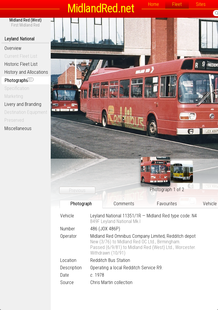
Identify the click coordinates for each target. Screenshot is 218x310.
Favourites (167, 203)
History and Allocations (26, 72)
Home (153, 4)
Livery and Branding (22, 104)
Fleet (177, 4)
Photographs (19, 80)
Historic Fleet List (20, 64)
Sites (201, 4)
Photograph (81, 203)
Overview (12, 48)
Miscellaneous (18, 128)
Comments (124, 203)
